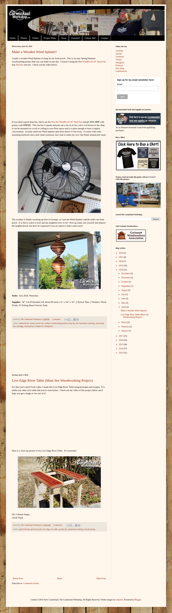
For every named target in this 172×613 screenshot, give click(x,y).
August (124, 290)
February (125, 327)
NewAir (19, 64)
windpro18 (39, 326)
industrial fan (24, 323)
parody (61, 529)
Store (63, 38)
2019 (121, 265)
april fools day (24, 529)
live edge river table (50, 529)
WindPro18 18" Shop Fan (94, 61)
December (125, 273)
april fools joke (36, 529)
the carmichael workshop (85, 323)
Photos (24, 38)
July (123, 294)
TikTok (119, 54)
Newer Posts (18, 578)
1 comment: (56, 319)
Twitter (119, 60)
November (126, 278)
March (124, 322)
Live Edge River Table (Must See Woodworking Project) (52, 380)
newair (32, 323)
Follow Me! (90, 38)
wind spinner (29, 326)
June (123, 298)
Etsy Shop (120, 68)
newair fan (40, 323)
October (125, 282)
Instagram (120, 62)
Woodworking (89, 529)
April (123, 307)
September (126, 286)
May (123, 303)
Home (13, 38)
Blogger (137, 600)
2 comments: (58, 525)
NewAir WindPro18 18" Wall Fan (66, 122)
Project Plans (50, 38)
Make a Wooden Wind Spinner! (34, 52)
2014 (121, 348)
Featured (75, 38)
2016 (121, 340)
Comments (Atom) (31, 583)
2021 (121, 257)
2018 (121, 270)
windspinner (48, 326)
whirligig (19, 326)
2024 (121, 253)
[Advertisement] (59, 351)
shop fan (72, 323)
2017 (121, 336)
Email (119, 84)
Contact (104, 38)
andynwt (119, 600)
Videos (35, 38)
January (124, 331)
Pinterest (119, 65)
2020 (121, 261)
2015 (121, 344)
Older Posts (101, 578)
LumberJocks (121, 71)
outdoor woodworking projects (56, 323)
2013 (121, 353)
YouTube (119, 51)
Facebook (120, 57)
